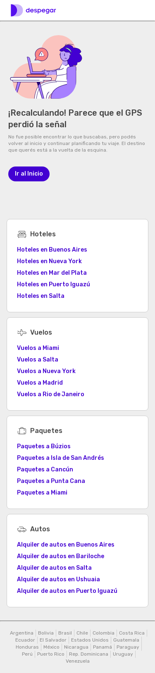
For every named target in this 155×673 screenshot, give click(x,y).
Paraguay (128, 647)
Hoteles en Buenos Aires (52, 249)
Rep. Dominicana (88, 654)
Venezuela (78, 661)
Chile (82, 633)
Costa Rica (132, 633)
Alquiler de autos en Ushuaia (58, 579)
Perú (27, 654)
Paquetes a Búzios (44, 446)
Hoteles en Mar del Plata (52, 272)
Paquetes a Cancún (45, 469)
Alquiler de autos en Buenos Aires (65, 544)
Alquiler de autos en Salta (54, 567)
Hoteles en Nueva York (49, 261)
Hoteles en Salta (40, 296)
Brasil (65, 633)
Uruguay (123, 654)
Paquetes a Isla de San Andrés (60, 457)
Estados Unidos (90, 640)
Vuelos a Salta (37, 359)
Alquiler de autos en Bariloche (60, 556)
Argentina (21, 633)
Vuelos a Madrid (40, 382)
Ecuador (25, 640)
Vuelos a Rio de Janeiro (50, 394)
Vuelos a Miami (38, 348)
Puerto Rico (50, 654)
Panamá (102, 647)
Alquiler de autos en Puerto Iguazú (67, 591)
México (51, 647)
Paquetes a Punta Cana (51, 481)
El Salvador (53, 640)
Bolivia (46, 633)
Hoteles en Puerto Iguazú (53, 284)
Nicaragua (76, 647)
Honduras (27, 647)
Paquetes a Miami (42, 492)
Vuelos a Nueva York (46, 371)
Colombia (103, 633)
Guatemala (126, 640)
